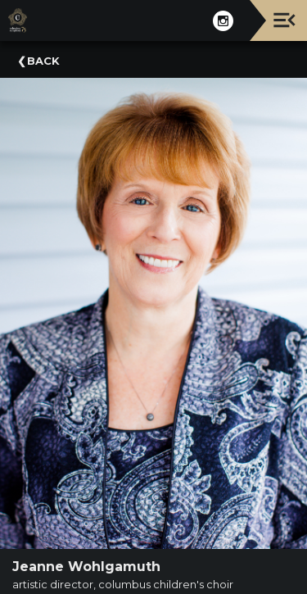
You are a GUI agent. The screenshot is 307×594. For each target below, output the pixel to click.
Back (43, 60)
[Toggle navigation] (284, 20)
